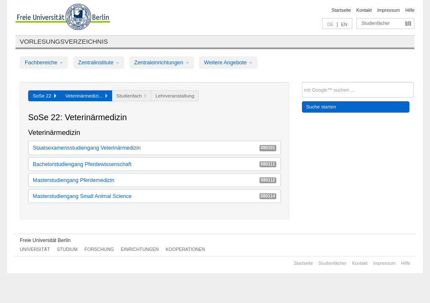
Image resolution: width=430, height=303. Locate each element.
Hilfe (409, 10)
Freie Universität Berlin (45, 240)
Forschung (99, 249)
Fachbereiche (44, 62)
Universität (35, 249)
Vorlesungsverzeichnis (64, 41)
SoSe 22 (44, 95)
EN (344, 24)
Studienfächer (376, 23)
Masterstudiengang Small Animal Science (154, 196)
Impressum (388, 10)
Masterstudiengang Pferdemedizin (154, 180)
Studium (67, 249)
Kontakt (364, 10)
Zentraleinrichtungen (161, 62)
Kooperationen (185, 249)
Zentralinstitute (98, 62)
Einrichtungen (140, 249)
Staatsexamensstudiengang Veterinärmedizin (154, 148)
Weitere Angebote (228, 62)
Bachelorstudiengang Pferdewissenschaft (154, 164)
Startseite (341, 10)
